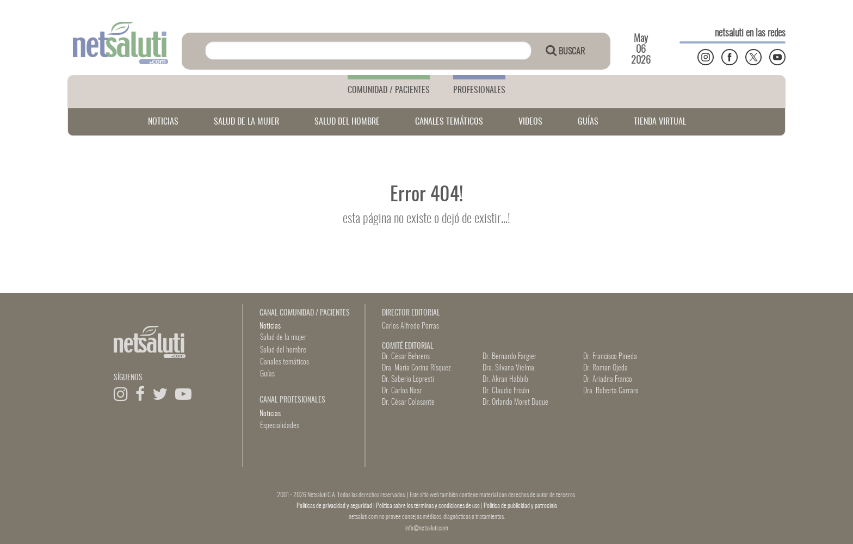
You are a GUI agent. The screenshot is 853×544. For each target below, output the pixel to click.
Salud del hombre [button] (283, 350)
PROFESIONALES (479, 90)
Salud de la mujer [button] (283, 338)
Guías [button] (267, 374)
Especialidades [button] (279, 426)
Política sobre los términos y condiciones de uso (428, 506)
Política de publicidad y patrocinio (520, 506)
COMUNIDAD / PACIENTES (389, 90)
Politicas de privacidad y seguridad (334, 506)
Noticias (270, 326)
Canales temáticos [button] (284, 362)
